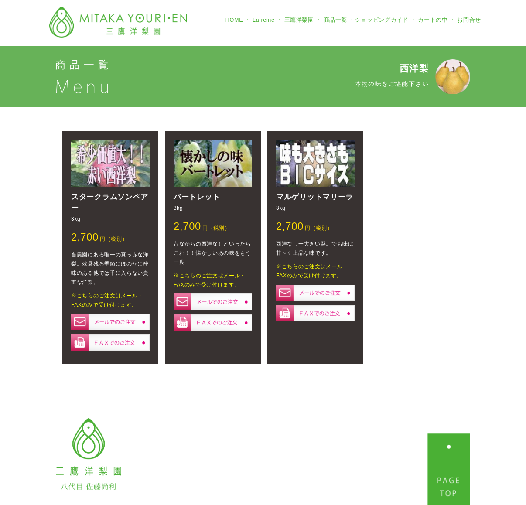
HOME (234, 20)
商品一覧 (336, 20)
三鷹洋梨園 (299, 20)
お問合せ (469, 20)
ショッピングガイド (382, 20)
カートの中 (432, 20)
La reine (264, 20)
